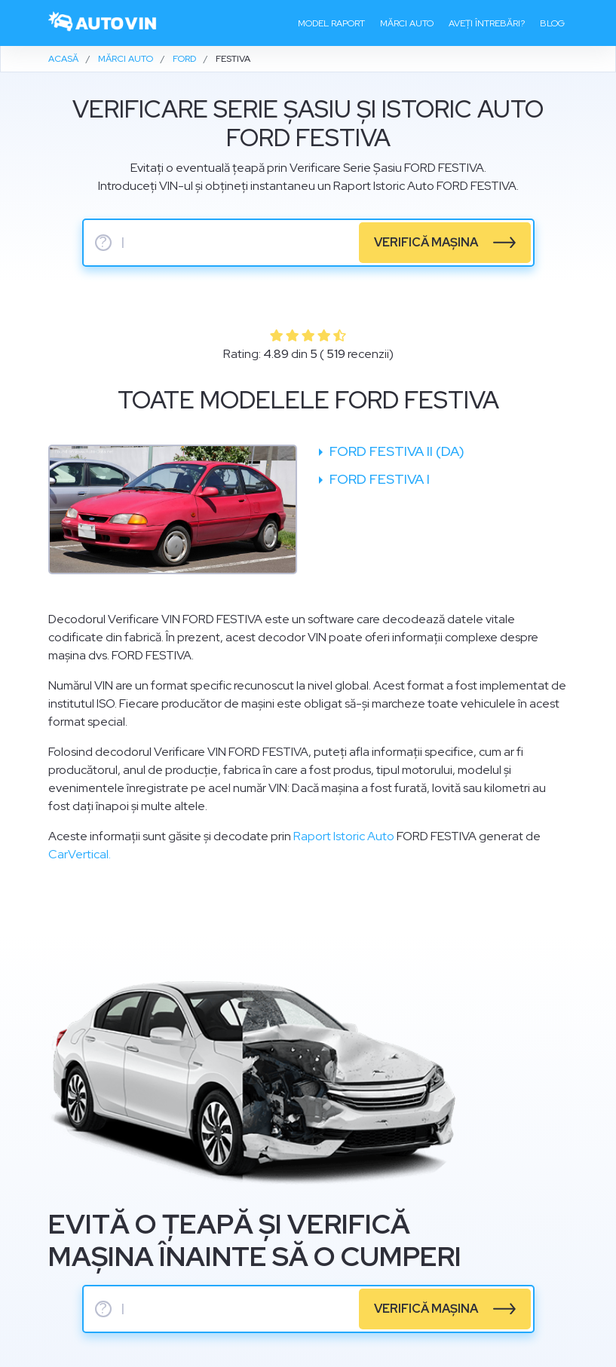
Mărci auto (407, 23)
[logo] (103, 23)
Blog (552, 23)
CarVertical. (79, 854)
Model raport (331, 23)
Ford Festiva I (378, 479)
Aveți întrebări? (487, 23)
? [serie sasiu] (103, 242)
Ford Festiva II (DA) (395, 451)
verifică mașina (426, 242)
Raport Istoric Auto (343, 836)
